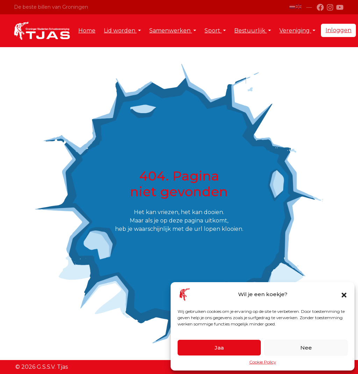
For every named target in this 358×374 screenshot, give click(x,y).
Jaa (219, 347)
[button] (344, 294)
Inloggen (338, 30)
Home (86, 30)
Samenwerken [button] (170, 30)
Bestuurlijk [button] (250, 30)
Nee (306, 347)
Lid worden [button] (120, 30)
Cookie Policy (262, 362)
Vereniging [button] (295, 30)
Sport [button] (213, 30)
